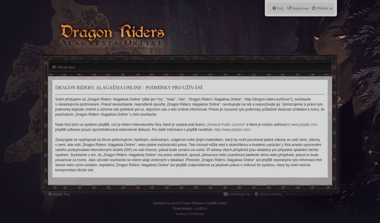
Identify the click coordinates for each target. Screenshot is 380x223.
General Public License (226, 125)
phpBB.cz (201, 208)
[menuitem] (322, 8)
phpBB (174, 203)
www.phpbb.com (304, 125)
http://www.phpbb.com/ (232, 130)
